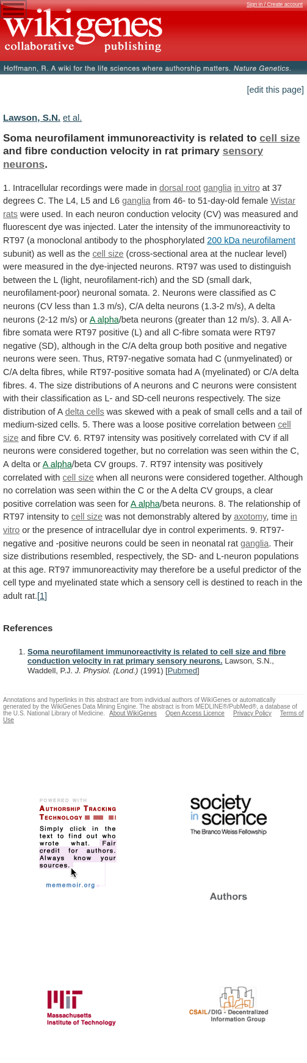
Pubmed (182, 670)
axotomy (250, 516)
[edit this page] (275, 90)
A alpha (104, 319)
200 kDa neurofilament (251, 240)
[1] (42, 596)
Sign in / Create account (275, 4)
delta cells (84, 412)
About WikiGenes (133, 713)
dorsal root (180, 188)
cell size (279, 138)
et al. (72, 118)
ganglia (217, 188)
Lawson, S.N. (31, 117)
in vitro (246, 188)
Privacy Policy (252, 713)
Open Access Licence (195, 713)
